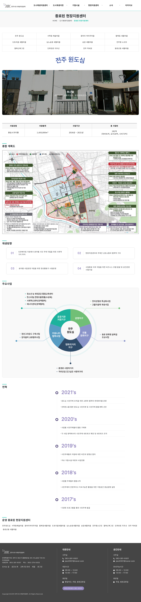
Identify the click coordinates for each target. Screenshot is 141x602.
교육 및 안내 (25, 567)
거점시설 (75, 5)
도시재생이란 (58, 5)
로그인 (39, 567)
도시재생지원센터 (41, 5)
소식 (111, 5)
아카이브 (128, 5)
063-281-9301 (15, 562)
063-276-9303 (34, 562)
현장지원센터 (93, 5)
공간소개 (15, 567)
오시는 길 (5, 567)
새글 (33, 567)
